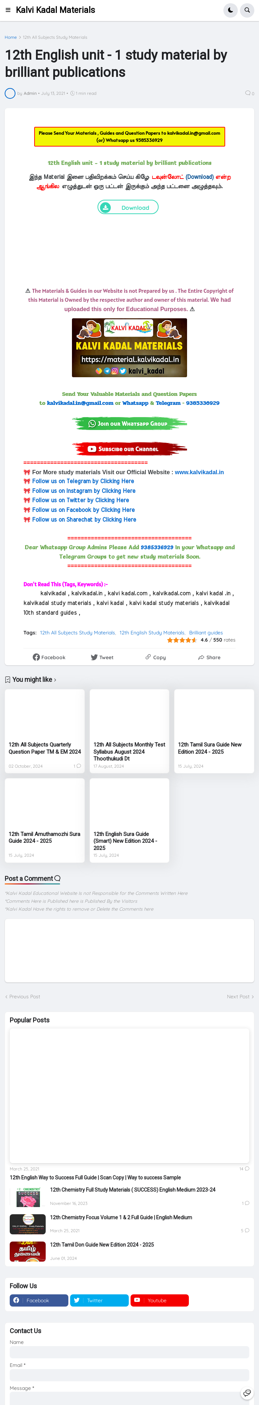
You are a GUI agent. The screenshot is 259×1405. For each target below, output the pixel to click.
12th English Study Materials (152, 632)
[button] (10, 10)
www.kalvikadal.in (199, 472)
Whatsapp (135, 402)
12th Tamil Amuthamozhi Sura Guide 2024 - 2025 (44, 838)
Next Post (238, 996)
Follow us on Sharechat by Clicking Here (84, 520)
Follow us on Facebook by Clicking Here (83, 510)
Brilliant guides (206, 632)
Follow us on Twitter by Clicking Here (80, 500)
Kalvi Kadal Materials (55, 10)
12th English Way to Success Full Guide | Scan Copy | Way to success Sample (95, 1177)
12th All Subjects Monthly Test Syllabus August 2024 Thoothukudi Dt (129, 751)
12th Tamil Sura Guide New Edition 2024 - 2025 (209, 748)
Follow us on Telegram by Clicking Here (83, 481)
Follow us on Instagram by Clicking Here (83, 491)
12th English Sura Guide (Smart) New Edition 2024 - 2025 (125, 841)
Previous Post (24, 996)
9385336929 (149, 140)
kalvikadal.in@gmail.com (193, 133)
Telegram (168, 402)
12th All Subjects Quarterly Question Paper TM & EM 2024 (45, 748)
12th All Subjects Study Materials (55, 37)
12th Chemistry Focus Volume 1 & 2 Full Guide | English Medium (121, 1217)
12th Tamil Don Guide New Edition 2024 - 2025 (102, 1245)
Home (11, 37)
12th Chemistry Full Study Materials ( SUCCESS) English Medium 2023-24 (132, 1190)
